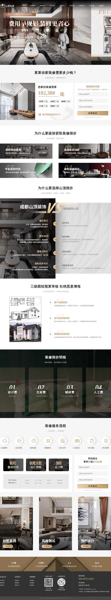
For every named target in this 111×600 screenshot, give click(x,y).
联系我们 (2, 585)
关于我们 (2, 580)
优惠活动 (81, 5)
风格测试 (72, 5)
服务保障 (2, 582)
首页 (24, 5)
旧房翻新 (32, 582)
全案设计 (17, 580)
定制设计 (62, 5)
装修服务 (32, 5)
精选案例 (42, 5)
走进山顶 (91, 5)
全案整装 (32, 580)
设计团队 (52, 5)
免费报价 (101, 5)
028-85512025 (86, 578)
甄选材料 (17, 582)
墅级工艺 (17, 585)
